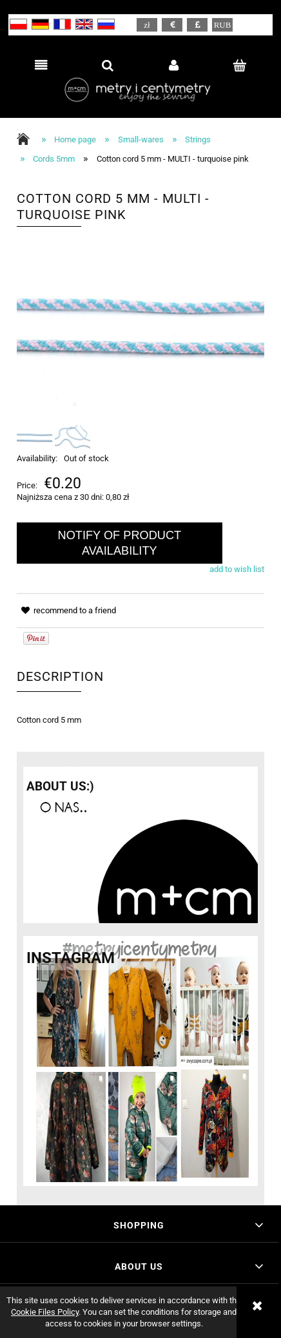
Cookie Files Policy (45, 1312)
